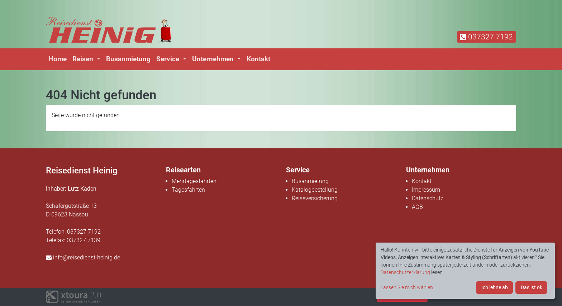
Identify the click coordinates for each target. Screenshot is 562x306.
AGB (417, 207)
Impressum (426, 189)
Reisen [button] (83, 59)
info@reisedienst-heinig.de (83, 257)
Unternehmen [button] (213, 59)
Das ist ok (531, 287)
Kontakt (258, 59)
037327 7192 (486, 37)
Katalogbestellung (315, 189)
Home (58, 59)
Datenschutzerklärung (405, 272)
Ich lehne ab (494, 287)
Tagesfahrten (188, 189)
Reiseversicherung (315, 198)
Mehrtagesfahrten (194, 181)
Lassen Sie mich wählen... (408, 287)
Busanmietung (128, 59)
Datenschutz (427, 198)
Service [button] (168, 59)
